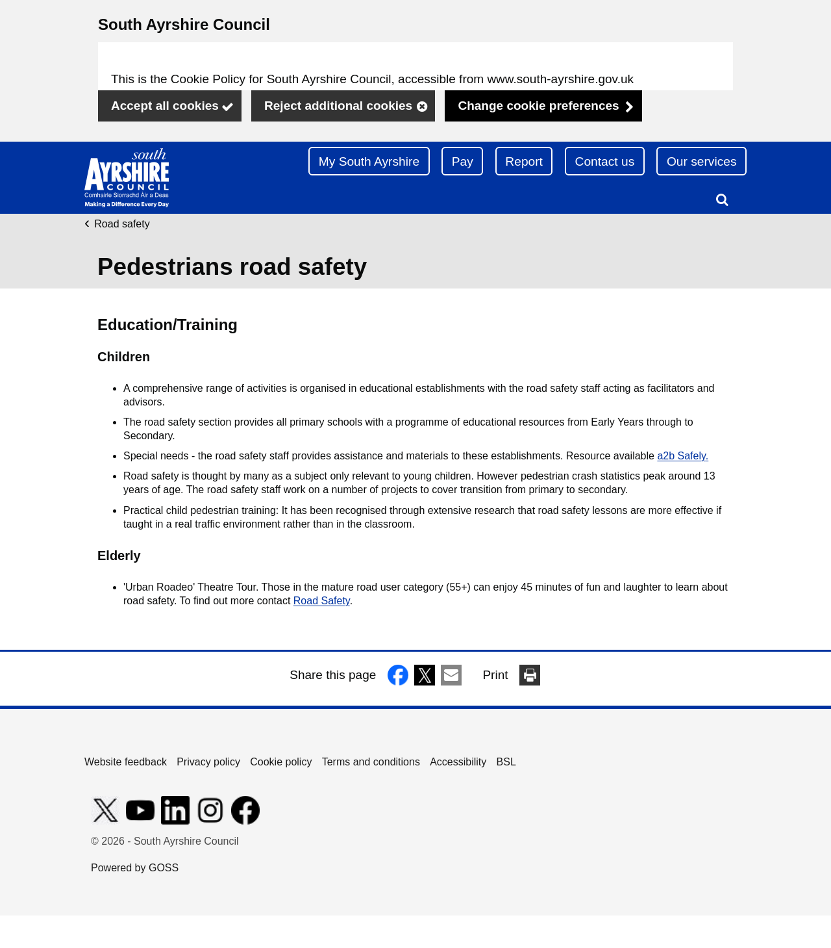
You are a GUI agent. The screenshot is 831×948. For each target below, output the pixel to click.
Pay (462, 161)
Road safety (121, 223)
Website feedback (125, 761)
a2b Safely (681, 455)
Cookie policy (281, 761)
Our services (702, 161)
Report (524, 161)
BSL (506, 761)
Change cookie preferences (538, 105)
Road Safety (321, 600)
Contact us (605, 161)
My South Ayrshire (369, 161)
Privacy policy (208, 761)
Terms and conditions (371, 761)
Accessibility (458, 761)
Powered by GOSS (135, 867)
